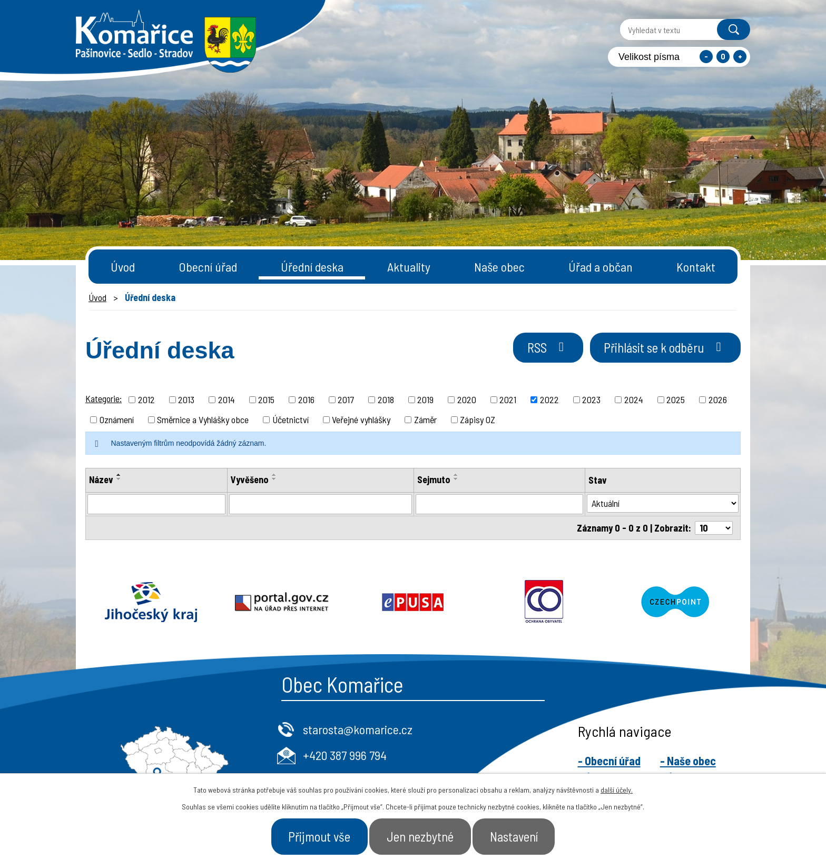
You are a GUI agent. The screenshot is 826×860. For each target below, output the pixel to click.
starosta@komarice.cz (357, 729)
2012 (146, 399)
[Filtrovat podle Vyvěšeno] (320, 504)
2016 (306, 399)
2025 (675, 399)
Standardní (723, 56)
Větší (739, 56)
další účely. (617, 789)
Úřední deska (312, 266)
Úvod (123, 266)
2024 (633, 399)
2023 (591, 399)
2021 (507, 399)
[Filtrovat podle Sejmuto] (499, 504)
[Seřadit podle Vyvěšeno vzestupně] (274, 475)
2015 (266, 399)
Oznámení (117, 419)
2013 (186, 399)
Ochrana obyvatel (543, 602)
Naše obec (499, 266)
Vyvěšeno (250, 479)
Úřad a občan (600, 266)
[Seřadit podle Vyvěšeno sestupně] (274, 479)
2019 (425, 399)
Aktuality (408, 266)
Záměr (425, 419)
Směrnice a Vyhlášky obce (203, 419)
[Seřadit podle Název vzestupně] (119, 475)
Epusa (413, 602)
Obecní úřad (208, 266)
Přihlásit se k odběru (663, 348)
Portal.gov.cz (282, 602)
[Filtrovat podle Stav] (663, 503)
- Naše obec (688, 760)
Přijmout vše (317, 836)
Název (101, 479)
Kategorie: (103, 398)
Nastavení (516, 836)
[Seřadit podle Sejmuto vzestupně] (456, 475)
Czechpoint (675, 602)
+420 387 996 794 (345, 755)
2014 (226, 399)
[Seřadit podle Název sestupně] (119, 479)
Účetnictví (290, 419)
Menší (706, 56)
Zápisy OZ (477, 419)
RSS (543, 348)
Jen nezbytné (420, 836)
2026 (718, 399)
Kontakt (695, 266)
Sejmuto (433, 479)
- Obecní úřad (609, 760)
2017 (346, 399)
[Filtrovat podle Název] (156, 504)
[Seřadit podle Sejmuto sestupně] (456, 479)
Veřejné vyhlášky (361, 419)
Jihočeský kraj (151, 602)
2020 (466, 399)
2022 (549, 399)
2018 (386, 399)
